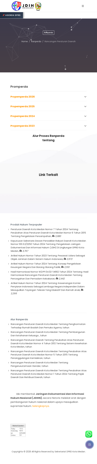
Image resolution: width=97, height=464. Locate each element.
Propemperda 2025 (22, 106)
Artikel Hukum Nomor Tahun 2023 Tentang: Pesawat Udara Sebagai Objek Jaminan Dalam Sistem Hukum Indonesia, (48, 257)
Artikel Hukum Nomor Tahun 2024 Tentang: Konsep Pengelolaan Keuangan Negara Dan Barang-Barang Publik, (46, 265)
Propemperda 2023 (22, 126)
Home (24, 41)
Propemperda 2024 (22, 116)
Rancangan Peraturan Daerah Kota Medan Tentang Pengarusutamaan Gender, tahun (39, 364)
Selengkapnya (40, 406)
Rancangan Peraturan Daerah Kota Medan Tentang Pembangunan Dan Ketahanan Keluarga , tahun (48, 333)
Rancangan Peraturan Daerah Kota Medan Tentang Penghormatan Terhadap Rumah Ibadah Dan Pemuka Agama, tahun (48, 325)
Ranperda (36, 41)
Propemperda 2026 (22, 96)
